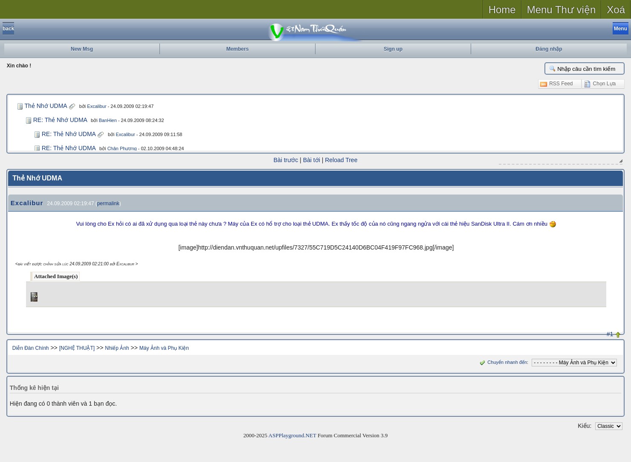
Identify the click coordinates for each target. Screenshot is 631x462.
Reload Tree (341, 160)
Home (502, 9)
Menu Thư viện (561, 9)
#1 (610, 334)
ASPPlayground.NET (292, 435)
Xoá (616, 9)
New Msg (82, 49)
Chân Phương (122, 148)
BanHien (108, 120)
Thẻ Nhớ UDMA (45, 105)
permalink (108, 203)
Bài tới (311, 160)
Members (237, 49)
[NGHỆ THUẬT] (77, 348)
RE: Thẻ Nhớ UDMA (60, 119)
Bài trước (286, 160)
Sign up (393, 49)
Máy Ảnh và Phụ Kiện (164, 348)
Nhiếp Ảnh (117, 348)
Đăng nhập (548, 49)
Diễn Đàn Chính (30, 348)
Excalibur (96, 106)
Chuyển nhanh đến (502, 362)
